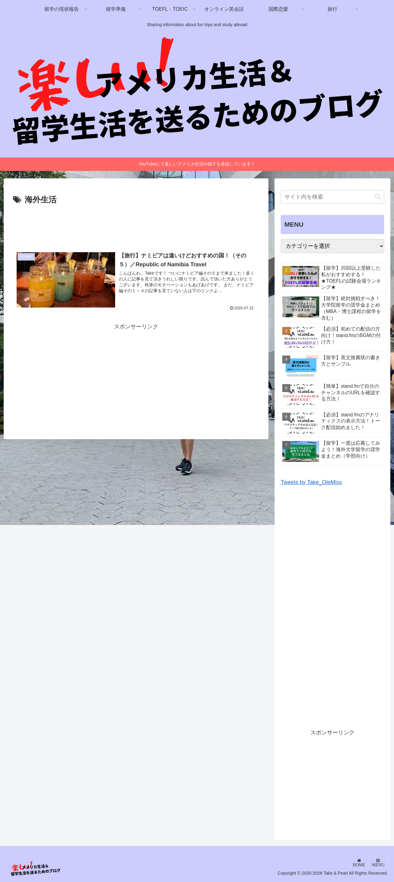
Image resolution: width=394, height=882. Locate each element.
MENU (378, 865)
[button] (377, 196)
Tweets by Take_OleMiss (311, 482)
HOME (359, 865)
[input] (332, 197)
